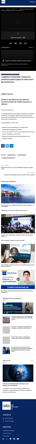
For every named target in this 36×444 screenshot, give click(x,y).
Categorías (32, 1)
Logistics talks (11, 155)
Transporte (16, 74)
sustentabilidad (21, 155)
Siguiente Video (30, 172)
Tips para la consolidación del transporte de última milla (16, 67)
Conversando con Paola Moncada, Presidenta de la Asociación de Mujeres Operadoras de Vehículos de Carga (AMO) (21, 349)
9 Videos (31, 47)
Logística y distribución (11, 9)
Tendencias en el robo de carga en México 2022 (14, 210)
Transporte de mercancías (8, 157)
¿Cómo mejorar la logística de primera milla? (13, 240)
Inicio (2, 9)
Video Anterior (5, 165)
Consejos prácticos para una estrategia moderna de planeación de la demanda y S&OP (22, 318)
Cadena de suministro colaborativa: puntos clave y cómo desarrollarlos (20, 337)
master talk (4, 270)
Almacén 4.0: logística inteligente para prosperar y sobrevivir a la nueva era (21, 327)
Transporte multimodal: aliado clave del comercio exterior (19, 174)
